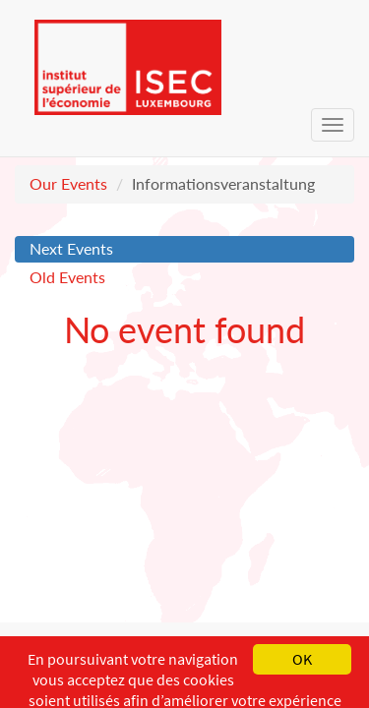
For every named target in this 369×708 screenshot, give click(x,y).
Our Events (68, 183)
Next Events (71, 248)
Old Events (67, 276)
